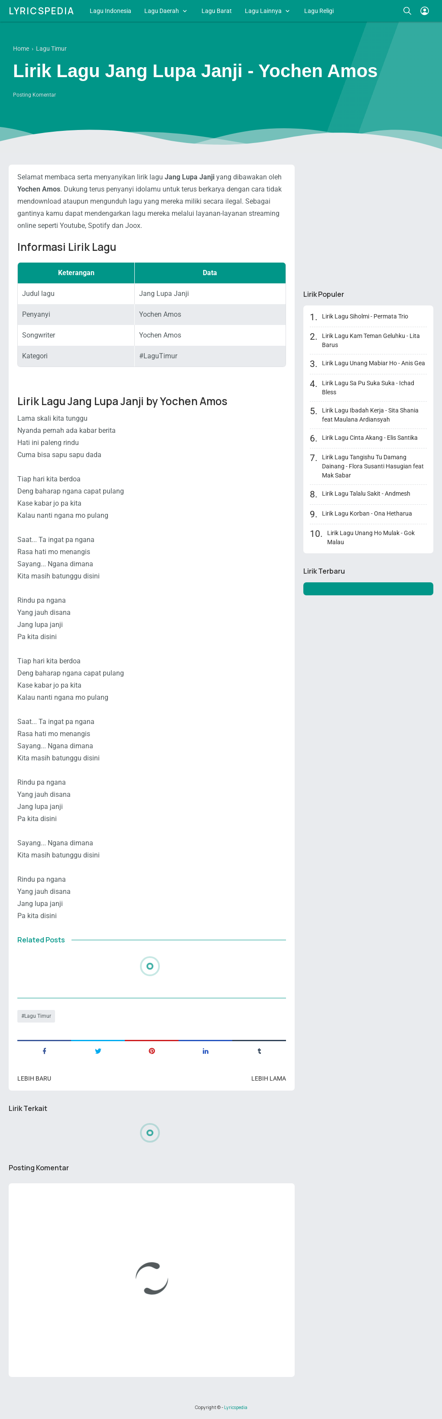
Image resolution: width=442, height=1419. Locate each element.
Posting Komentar (34, 95)
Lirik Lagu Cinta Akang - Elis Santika (370, 437)
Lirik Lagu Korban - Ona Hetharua (367, 513)
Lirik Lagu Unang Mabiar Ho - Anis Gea (373, 363)
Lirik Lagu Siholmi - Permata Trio (365, 316)
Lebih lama (268, 1078)
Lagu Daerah (161, 10)
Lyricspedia (42, 11)
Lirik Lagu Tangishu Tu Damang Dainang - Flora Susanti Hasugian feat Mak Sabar (373, 466)
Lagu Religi (319, 10)
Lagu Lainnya (263, 10)
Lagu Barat (217, 10)
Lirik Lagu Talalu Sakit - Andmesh (366, 493)
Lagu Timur (37, 1016)
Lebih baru (34, 1078)
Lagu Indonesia (110, 10)
